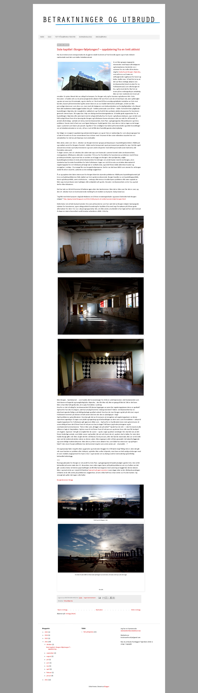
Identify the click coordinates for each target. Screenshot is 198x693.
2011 (46, 680)
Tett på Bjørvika (68, 601)
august (49, 656)
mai (48, 666)
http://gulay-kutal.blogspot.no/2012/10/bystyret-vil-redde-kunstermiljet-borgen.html (94, 199)
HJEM (42, 37)
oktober (49, 644)
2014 (46, 635)
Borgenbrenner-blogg (65, 480)
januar (49, 676)
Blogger (106, 686)
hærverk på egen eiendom (98, 470)
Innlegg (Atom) (71, 614)
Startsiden (99, 610)
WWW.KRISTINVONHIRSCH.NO (131, 631)
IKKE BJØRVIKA (101, 37)
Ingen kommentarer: (90, 598)
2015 (46, 632)
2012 (46, 642)
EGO (49, 37)
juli (48, 659)
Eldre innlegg (135, 610)
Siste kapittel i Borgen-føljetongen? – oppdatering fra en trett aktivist (98, 49)
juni (48, 663)
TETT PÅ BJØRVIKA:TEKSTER (65, 37)
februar (49, 672)
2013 (46, 638)
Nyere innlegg (62, 610)
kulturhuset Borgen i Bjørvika (129, 72)
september (50, 653)
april (48, 669)
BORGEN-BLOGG (85, 37)
